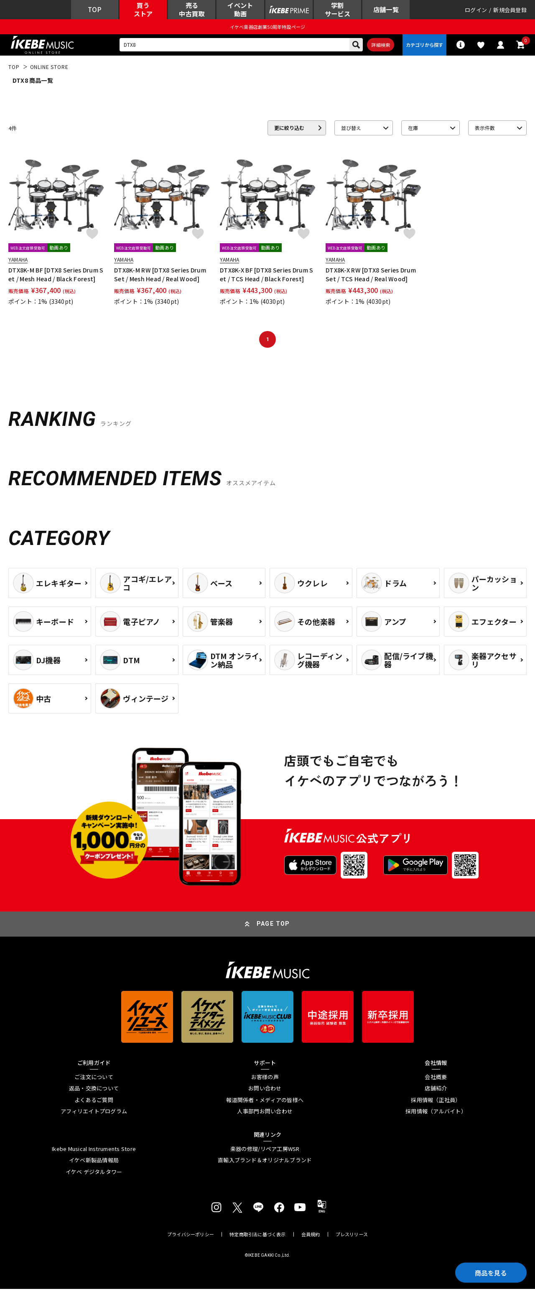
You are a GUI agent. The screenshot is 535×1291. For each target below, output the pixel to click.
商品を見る (489, 1272)
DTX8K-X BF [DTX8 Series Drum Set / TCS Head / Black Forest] (266, 276)
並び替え (351, 129)
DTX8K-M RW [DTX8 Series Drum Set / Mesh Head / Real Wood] (160, 276)
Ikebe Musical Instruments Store (94, 1150)
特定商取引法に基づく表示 (257, 1236)
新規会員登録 (510, 10)
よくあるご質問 (93, 1102)
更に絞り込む (289, 129)
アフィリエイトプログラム (94, 1113)
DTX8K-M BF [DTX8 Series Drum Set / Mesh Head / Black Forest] (55, 276)
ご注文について (93, 1078)
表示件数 (485, 129)
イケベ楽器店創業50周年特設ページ (267, 27)
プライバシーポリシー (190, 1236)
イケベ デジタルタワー (94, 1174)
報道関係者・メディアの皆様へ (264, 1102)
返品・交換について (94, 1090)
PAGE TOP (273, 925)
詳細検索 (378, 46)
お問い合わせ (265, 1090)
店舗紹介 (436, 1090)
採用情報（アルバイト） (435, 1113)
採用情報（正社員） (436, 1102)
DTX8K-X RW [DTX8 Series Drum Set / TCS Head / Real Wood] (371, 276)
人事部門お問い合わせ (265, 1113)
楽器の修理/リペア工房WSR (265, 1150)
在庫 (413, 129)
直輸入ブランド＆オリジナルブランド (265, 1162)
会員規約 (310, 1236)
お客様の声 (265, 1078)
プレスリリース (352, 1236)
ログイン (476, 10)
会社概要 (436, 1078)
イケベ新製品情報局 (94, 1162)
